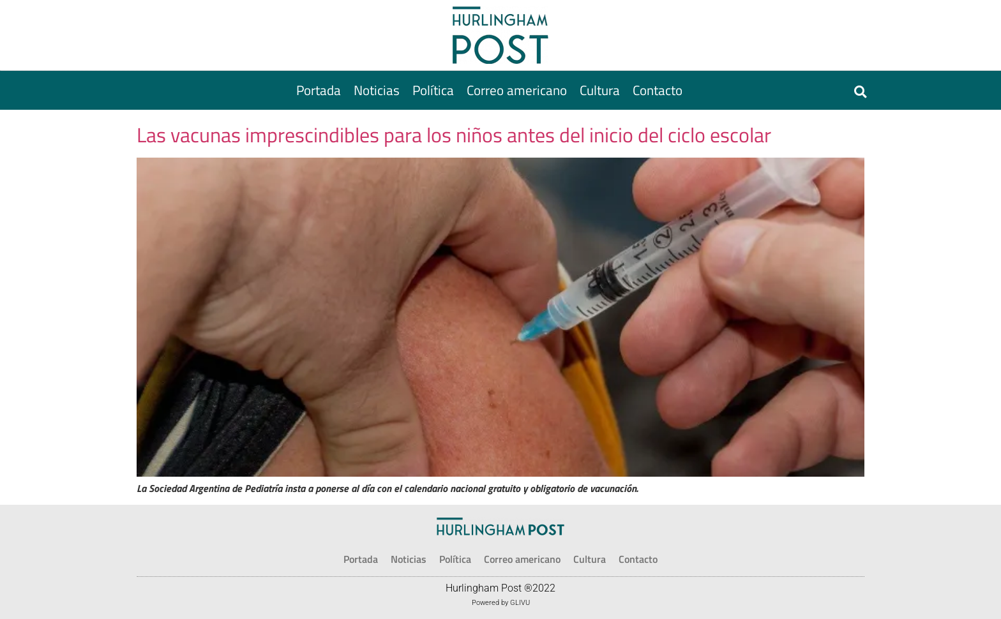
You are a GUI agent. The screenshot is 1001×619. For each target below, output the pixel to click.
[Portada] (318, 90)
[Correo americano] (516, 90)
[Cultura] (599, 90)
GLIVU (520, 603)
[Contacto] (657, 90)
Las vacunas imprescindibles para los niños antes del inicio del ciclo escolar (454, 134)
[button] (860, 91)
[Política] (433, 90)
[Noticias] (376, 90)
